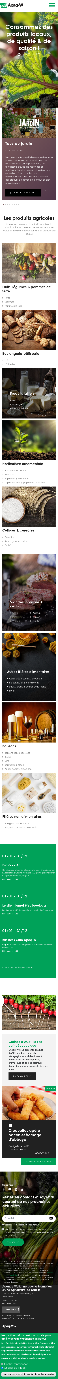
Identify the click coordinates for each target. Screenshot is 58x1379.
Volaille (16, 621)
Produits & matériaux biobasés (21, 827)
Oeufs (36, 621)
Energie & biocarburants (17, 823)
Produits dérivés (20, 408)
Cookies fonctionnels (16, 1364)
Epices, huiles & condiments (24, 682)
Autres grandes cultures (17, 541)
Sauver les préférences (16, 1374)
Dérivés (8, 545)
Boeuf (15, 613)
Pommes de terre (13, 306)
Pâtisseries (10, 364)
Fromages (17, 404)
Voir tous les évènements (17, 968)
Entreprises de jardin (15, 470)
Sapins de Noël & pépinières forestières (25, 482)
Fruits (7, 298)
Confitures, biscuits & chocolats (25, 678)
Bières (8, 757)
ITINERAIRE (10, 1309)
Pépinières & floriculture (17, 478)
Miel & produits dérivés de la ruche (27, 686)
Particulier (9, 1224)
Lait (14, 400)
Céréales (9, 537)
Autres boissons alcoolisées (18, 769)
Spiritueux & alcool (14, 765)
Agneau (37, 613)
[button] (3, 204)
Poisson (36, 617)
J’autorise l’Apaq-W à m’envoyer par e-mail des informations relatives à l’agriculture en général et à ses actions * (30, 1232)
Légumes (9, 302)
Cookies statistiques (15, 1367)
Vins (7, 761)
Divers (12, 690)
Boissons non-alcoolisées (17, 752)
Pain (7, 360)
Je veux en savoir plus (23, 193)
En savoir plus (10, 879)
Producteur (33, 1224)
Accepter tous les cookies (39, 1374)
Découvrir (41, 1152)
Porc (14, 617)
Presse (21, 1224)
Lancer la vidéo (29, 54)
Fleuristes (9, 474)
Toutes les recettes (38, 1161)
